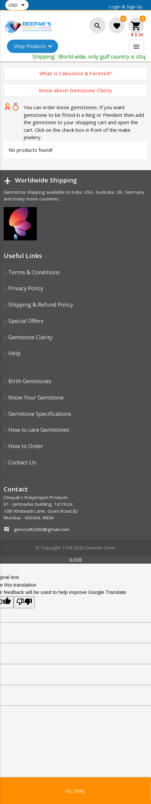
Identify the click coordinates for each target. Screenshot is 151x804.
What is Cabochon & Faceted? (75, 73)
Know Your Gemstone (34, 397)
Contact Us (20, 462)
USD (18, 5)
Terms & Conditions (32, 272)
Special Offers (23, 321)
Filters (75, 791)
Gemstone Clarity (28, 337)
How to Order (23, 446)
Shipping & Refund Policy (38, 304)
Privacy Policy (23, 288)
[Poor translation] (24, 602)
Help (12, 353)
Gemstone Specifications (37, 413)
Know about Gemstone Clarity (75, 90)
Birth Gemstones (27, 381)
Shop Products (30, 46)
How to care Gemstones (36, 429)
